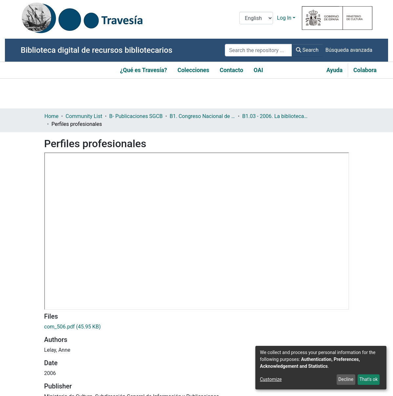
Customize (271, 379)
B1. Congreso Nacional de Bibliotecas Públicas (202, 116)
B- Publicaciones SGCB (136, 116)
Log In (284, 18)
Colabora (365, 70)
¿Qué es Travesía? (143, 70)
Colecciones (193, 70)
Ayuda (334, 70)
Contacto (231, 70)
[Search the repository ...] (258, 50)
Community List (84, 116)
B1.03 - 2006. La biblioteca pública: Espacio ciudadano (275, 116)
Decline (345, 379)
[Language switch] (256, 18)
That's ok (368, 379)
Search (307, 50)
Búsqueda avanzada (348, 50)
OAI (258, 70)
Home (52, 116)
